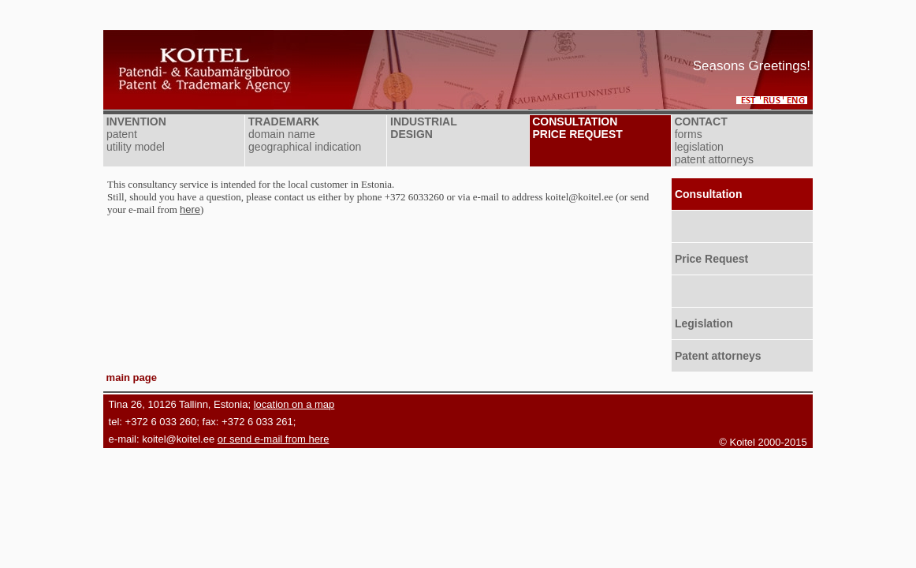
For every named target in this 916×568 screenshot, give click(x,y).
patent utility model (134, 140)
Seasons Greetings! (751, 65)
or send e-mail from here (274, 439)
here (190, 209)
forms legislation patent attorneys (713, 147)
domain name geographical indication (303, 140)
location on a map (294, 404)
